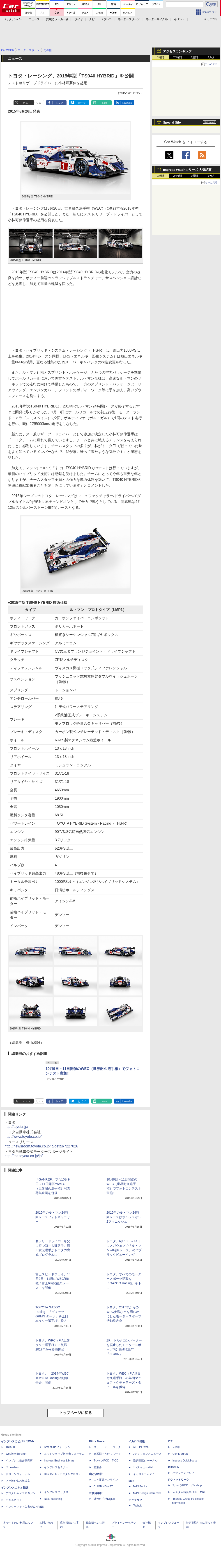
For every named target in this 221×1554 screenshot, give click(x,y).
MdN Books (140, 1486)
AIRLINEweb (141, 1447)
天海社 (177, 1447)
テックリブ (135, 1500)
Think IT (10, 1447)
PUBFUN (173, 1467)
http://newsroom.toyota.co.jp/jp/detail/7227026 (41, 1146)
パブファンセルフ (183, 1473)
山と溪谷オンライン (106, 1479)
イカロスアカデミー (145, 1474)
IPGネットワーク (178, 1479)
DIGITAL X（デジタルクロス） (62, 1474)
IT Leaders (12, 1467)
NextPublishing (53, 1498)
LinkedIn (127, 103)
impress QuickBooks (185, 1460)
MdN (131, 1480)
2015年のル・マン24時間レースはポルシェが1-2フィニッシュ (123, 1217)
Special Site (172, 122)
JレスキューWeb (143, 1467)
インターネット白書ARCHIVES (25, 1506)
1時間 (160, 57)
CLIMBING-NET (103, 1486)
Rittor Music (97, 1441)
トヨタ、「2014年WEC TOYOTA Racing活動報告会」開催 (52, 1378)
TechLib (137, 1505)
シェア (59, 103)
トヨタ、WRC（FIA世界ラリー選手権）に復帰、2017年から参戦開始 (52, 1345)
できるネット (14, 1500)
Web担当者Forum (16, 1453)
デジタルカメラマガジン (20, 1493)
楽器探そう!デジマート (107, 1453)
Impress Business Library (59, 1460)
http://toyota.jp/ (16, 1127)
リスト (40, 103)
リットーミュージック (107, 1447)
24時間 (177, 57)
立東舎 (98, 1467)
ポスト (26, 103)
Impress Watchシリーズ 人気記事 (187, 170)
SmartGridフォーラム (57, 1447)
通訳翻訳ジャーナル (145, 1460)
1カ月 (211, 57)
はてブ (82, 103)
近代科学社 (96, 1493)
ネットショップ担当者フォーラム (64, 1453)
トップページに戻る (75, 1413)
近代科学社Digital (104, 1498)
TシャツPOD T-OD (106, 1460)
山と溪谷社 (96, 1474)
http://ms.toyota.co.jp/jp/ (24, 1156)
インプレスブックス (56, 1492)
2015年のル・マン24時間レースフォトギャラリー (52, 1217)
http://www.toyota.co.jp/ (23, 1136)
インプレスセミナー (56, 1467)
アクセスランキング (177, 51)
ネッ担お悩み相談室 (18, 1480)
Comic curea (180, 1453)
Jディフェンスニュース (147, 1453)
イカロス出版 (137, 1441)
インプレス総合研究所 (19, 1460)
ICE (170, 1441)
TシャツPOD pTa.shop (187, 1485)
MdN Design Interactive (147, 1493)
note (104, 103)
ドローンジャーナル (18, 1474)
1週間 (194, 57)
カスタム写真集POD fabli (189, 1492)
